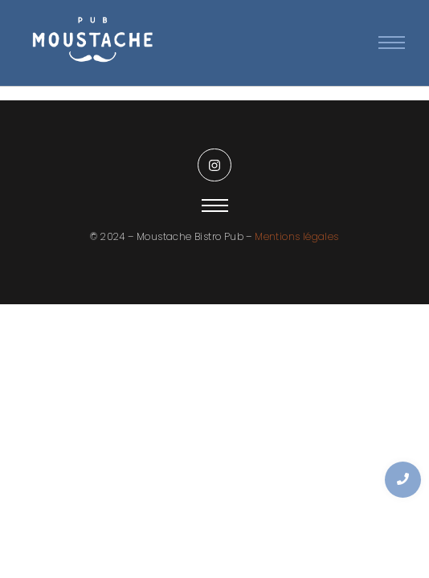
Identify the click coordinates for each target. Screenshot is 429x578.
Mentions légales (296, 236)
